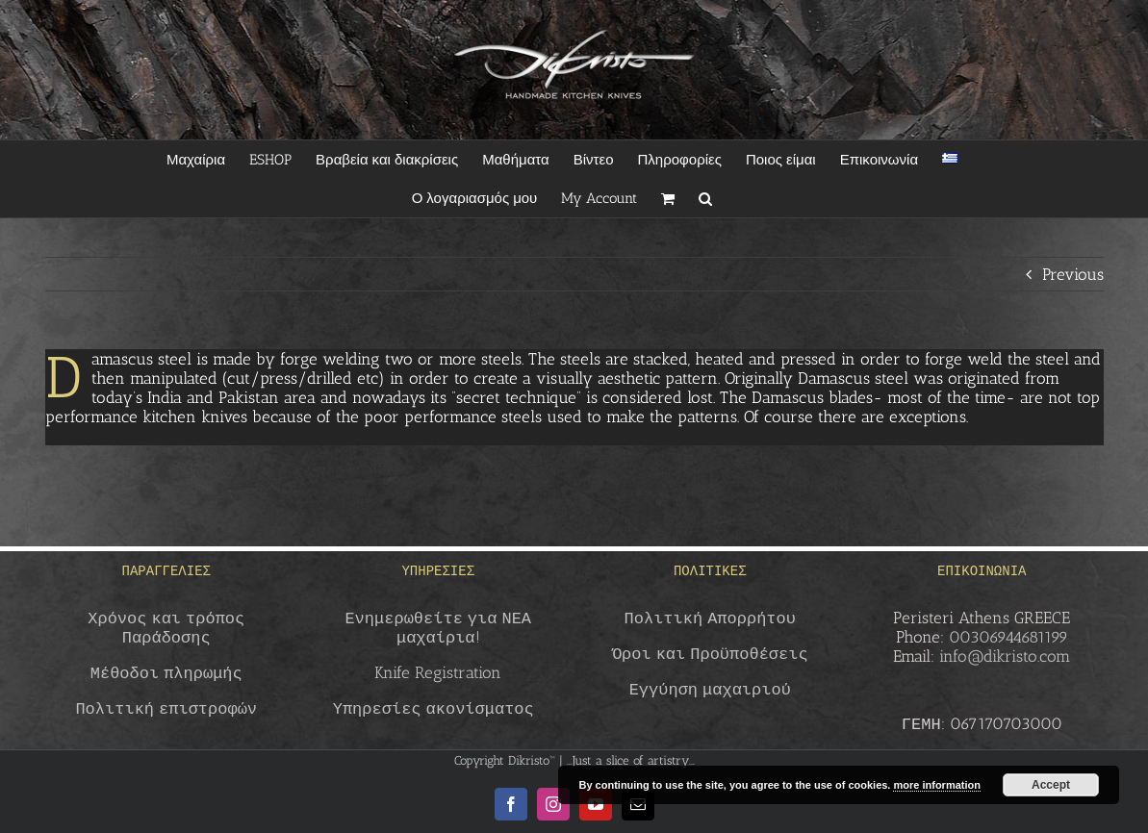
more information (936, 785)
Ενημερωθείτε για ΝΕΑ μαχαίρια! (437, 627)
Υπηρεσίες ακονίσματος (433, 708)
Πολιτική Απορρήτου (710, 617)
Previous (1073, 274)
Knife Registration (437, 672)
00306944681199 (1008, 636)
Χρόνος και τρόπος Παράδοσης (166, 627)
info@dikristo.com (1004, 656)
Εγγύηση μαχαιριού (710, 688)
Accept (1051, 785)
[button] (705, 198)
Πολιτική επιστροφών (166, 708)
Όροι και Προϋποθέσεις (710, 653)
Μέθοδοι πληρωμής (166, 672)
